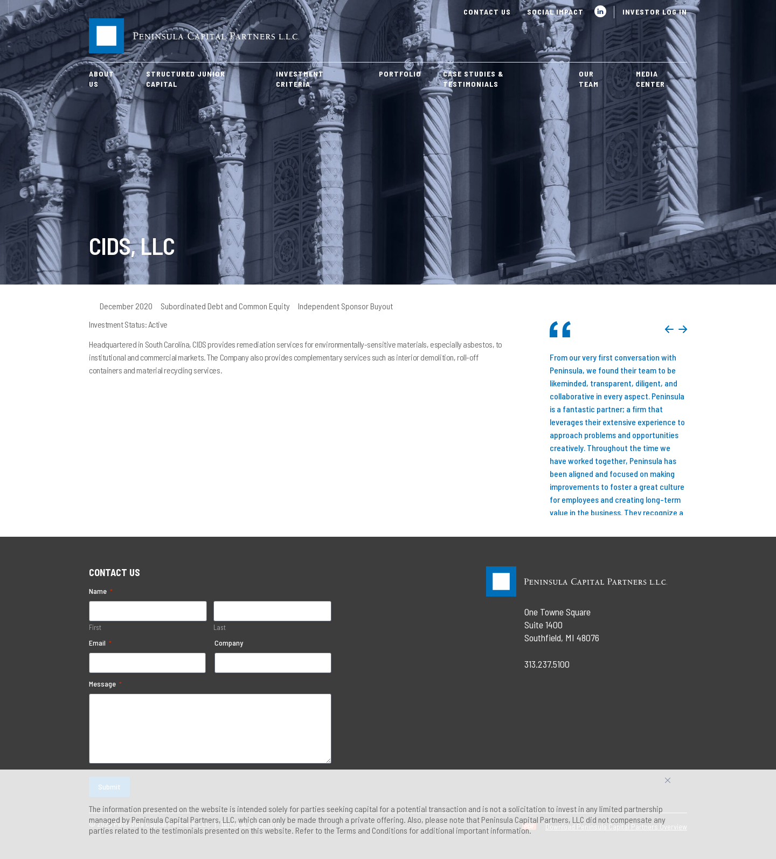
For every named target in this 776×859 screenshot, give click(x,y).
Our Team (589, 78)
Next (682, 329)
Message (105, 684)
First (95, 627)
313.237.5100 (547, 664)
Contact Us (487, 11)
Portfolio (400, 73)
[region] (388, 814)
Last (219, 627)
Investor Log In (654, 11)
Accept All (679, 784)
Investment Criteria (300, 78)
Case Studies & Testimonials (473, 78)
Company (228, 642)
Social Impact (555, 11)
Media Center (650, 78)
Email (100, 643)
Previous (669, 329)
